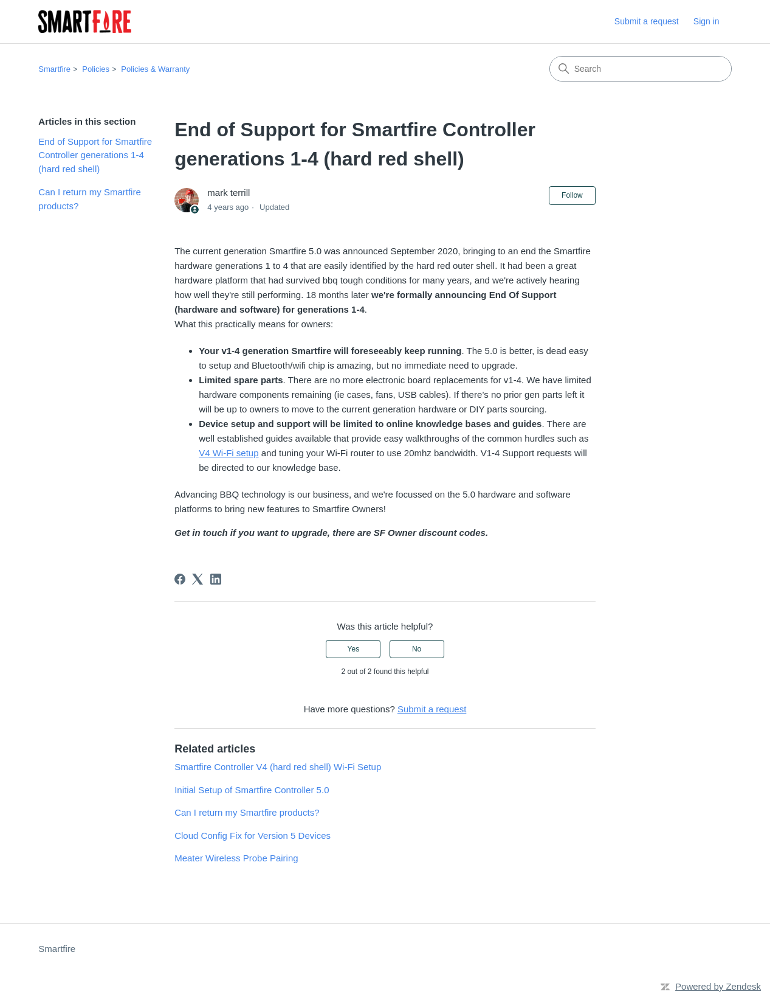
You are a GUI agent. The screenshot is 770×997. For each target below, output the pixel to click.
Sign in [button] (706, 21)
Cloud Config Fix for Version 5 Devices (252, 835)
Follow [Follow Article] (572, 195)
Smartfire (54, 69)
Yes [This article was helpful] (354, 649)
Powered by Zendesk (718, 986)
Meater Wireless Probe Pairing (236, 858)
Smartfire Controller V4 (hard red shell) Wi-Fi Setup (277, 767)
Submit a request (646, 21)
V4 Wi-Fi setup (228, 453)
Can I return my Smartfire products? (89, 199)
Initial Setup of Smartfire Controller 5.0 (251, 790)
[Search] (640, 69)
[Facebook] (179, 579)
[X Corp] (197, 579)
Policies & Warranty (155, 69)
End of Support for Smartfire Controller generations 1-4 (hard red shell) (95, 155)
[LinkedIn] (215, 579)
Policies (95, 69)
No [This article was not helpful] (416, 649)
